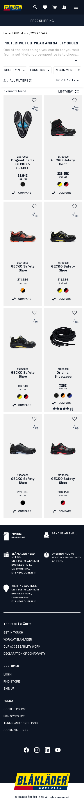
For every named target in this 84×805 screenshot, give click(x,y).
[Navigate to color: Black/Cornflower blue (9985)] (69, 395)
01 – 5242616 (18, 537)
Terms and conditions (21, 723)
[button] (35, 100)
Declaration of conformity (24, 653)
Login (8, 674)
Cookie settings (16, 730)
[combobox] (67, 80)
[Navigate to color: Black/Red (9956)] (66, 184)
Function (40, 70)
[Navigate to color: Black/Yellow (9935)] (59, 184)
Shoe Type (15, 70)
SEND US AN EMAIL (64, 533)
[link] (23, 147)
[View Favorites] (45, 7)
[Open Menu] (75, 7)
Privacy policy (14, 716)
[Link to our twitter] (37, 750)
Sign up (9, 688)
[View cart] (54, 7)
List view (69, 91)
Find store (12, 681)
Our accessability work (22, 646)
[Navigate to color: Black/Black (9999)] (22, 502)
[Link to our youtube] (58, 750)
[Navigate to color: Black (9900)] (22, 184)
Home (7, 33)
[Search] (35, 7)
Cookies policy (14, 709)
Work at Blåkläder (18, 639)
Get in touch (13, 632)
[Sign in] (64, 7)
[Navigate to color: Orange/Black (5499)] (22, 290)
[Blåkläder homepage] (13, 7)
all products (21, 33)
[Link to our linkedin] (47, 750)
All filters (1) (18, 80)
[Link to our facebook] (26, 750)
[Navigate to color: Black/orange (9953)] (63, 395)
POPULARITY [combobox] (65, 80)
